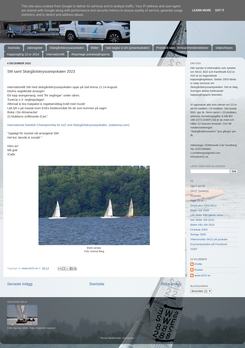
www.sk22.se (202, 275)
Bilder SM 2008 (199, 210)
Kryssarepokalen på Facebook (208, 244)
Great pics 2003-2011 (203, 205)
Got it (219, 10)
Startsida (14, 47)
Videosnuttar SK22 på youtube (208, 239)
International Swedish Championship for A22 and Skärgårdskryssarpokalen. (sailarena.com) (68, 125)
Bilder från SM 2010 (202, 224)
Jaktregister (35, 47)
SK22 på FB (197, 186)
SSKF (193, 249)
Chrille (198, 264)
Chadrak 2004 (199, 229)
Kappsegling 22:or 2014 (23, 54)
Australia (195, 195)
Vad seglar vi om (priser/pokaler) (127, 47)
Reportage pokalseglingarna (90, 54)
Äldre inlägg (171, 284)
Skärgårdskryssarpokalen (67, 47)
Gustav (198, 269)
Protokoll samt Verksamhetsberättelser (182, 47)
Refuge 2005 (198, 234)
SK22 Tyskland (199, 190)
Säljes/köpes (224, 47)
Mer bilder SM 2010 (202, 219)
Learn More (201, 10)
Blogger (139, 337)
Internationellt (55, 54)
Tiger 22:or (196, 200)
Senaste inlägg (19, 284)
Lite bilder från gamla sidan (206, 215)
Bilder (95, 47)
